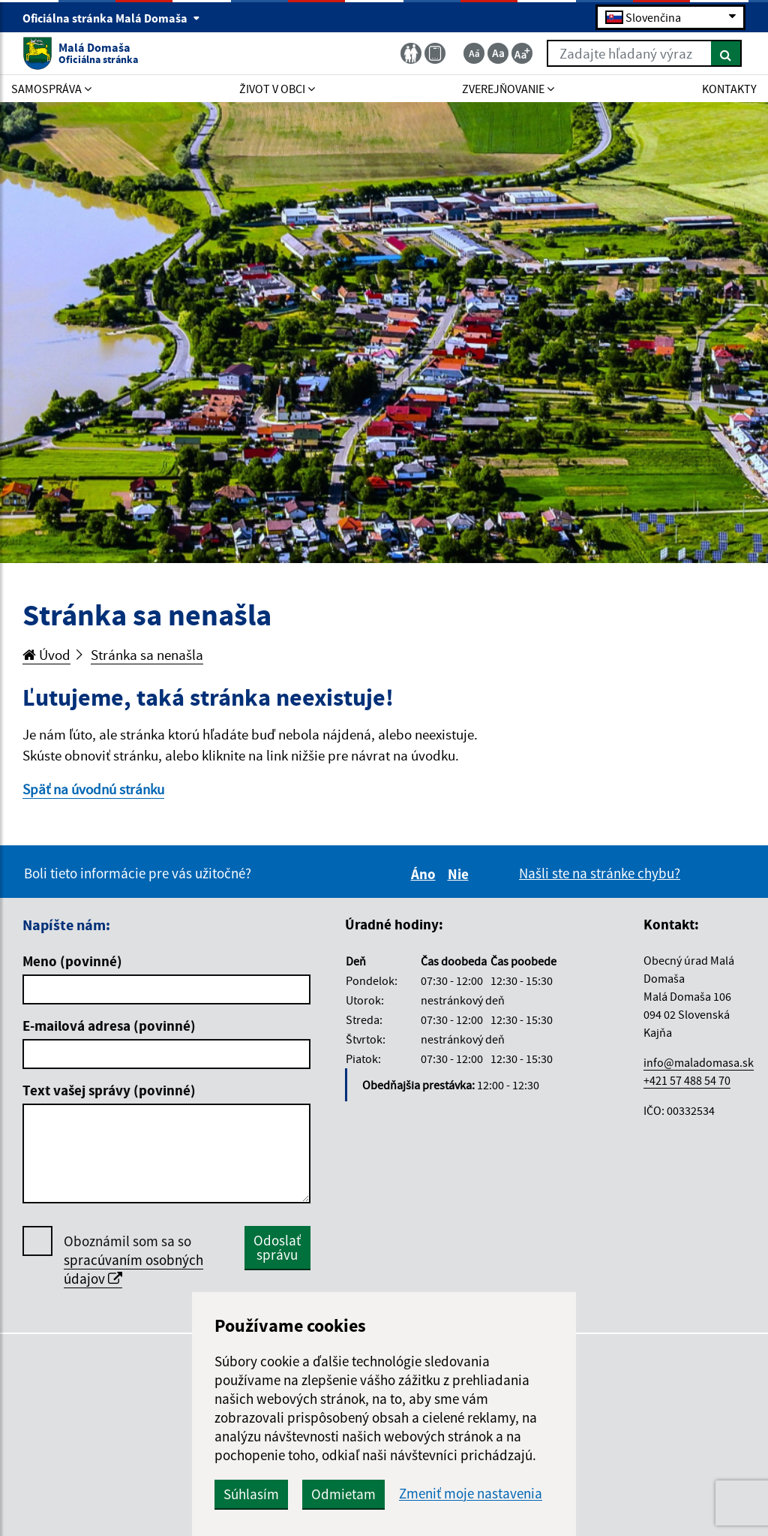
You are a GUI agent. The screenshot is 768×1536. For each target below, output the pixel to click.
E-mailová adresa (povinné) (109, 1025)
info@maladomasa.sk (699, 1062)
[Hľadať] (726, 53)
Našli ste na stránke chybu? (599, 873)
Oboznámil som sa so (133, 1260)
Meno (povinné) (72, 961)
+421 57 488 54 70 (687, 1080)
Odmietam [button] (343, 1494)
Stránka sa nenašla (147, 655)
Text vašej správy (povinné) (109, 1090)
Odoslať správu (277, 1247)
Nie (460, 874)
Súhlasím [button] (251, 1494)
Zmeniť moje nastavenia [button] (470, 1493)
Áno (425, 874)
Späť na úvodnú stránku (93, 789)
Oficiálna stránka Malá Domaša (111, 18)
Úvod (46, 655)
